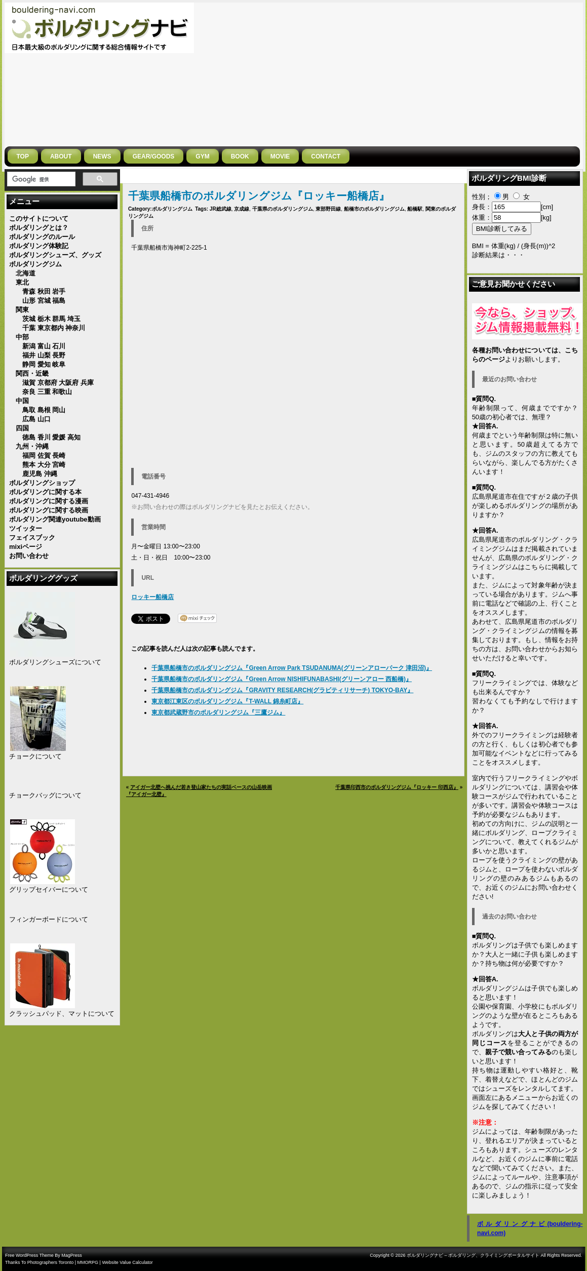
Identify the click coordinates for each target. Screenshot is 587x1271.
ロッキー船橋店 (152, 597)
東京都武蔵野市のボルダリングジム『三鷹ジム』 (218, 712)
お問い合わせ (525, 649)
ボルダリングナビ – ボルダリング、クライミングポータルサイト (473, 1255)
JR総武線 (220, 209)
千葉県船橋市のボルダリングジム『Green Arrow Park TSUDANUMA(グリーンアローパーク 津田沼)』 (291, 667)
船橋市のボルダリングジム (374, 209)
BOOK (240, 156)
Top (23, 156)
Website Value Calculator (127, 1262)
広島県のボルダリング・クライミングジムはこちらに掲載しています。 (525, 567)
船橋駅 (414, 209)
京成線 (241, 209)
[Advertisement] (430, 73)
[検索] (40, 179)
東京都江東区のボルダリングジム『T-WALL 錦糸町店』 (227, 701)
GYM (202, 156)
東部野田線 (328, 209)
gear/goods (154, 156)
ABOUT (61, 156)
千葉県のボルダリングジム (282, 209)
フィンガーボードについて (48, 919)
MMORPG (88, 1262)
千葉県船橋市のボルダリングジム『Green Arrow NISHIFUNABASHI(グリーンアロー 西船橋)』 (281, 679)
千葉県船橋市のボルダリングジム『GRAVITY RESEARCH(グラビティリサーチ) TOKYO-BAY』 (282, 690)
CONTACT (325, 156)
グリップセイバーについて (48, 889)
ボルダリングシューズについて (55, 662)
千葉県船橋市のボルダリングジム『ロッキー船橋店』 (258, 196)
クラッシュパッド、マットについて (61, 1013)
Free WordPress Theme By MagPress (43, 1255)
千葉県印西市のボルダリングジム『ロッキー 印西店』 (396, 787)
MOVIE (280, 156)
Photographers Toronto (50, 1262)
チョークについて (35, 756)
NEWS (102, 156)
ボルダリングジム (172, 209)
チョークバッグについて (45, 795)
